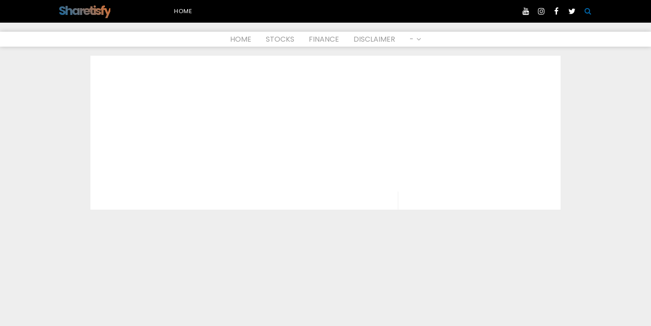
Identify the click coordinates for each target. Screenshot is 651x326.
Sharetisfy (84, 10)
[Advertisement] (325, 123)
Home (183, 11)
